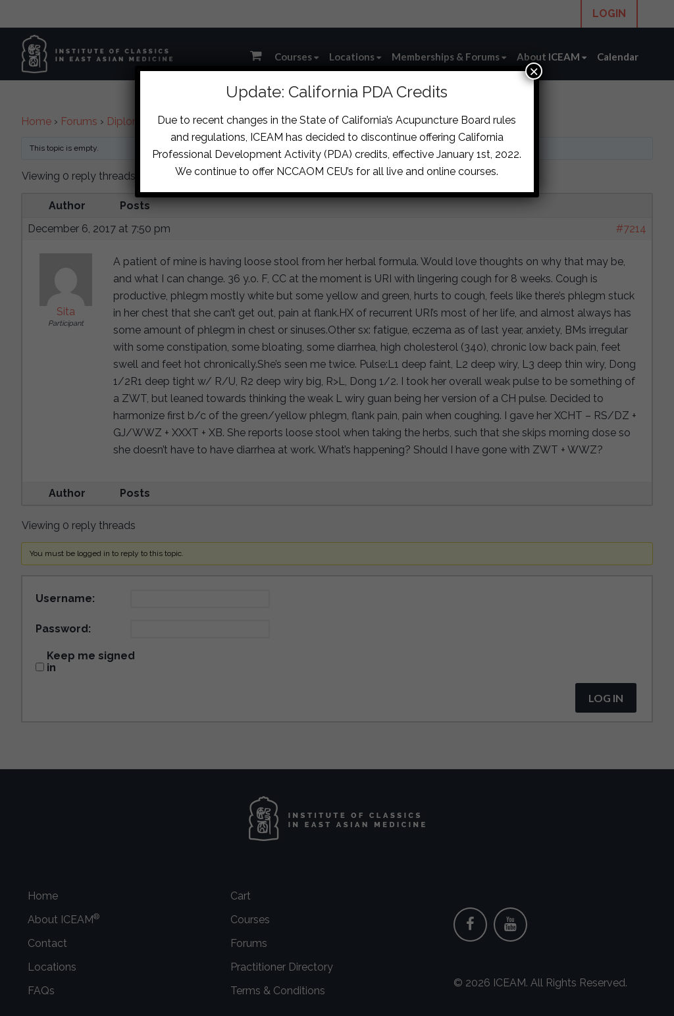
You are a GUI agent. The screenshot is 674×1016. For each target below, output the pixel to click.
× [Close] (533, 71)
